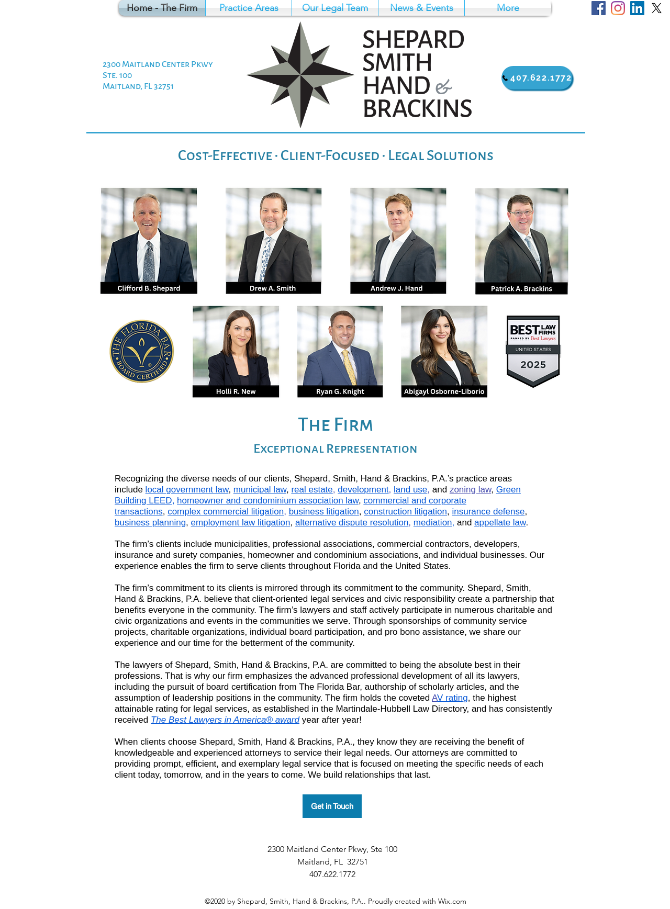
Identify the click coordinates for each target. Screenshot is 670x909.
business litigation (324, 512)
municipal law (259, 490)
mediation (433, 523)
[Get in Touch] (332, 806)
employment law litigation (241, 523)
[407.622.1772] (536, 77)
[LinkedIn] (637, 8)
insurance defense (488, 512)
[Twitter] (657, 8)
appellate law (500, 523)
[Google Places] (618, 8)
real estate (311, 490)
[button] (334, 287)
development (363, 490)
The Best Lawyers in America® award (225, 720)
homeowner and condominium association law (268, 501)
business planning (150, 523)
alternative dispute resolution (351, 523)
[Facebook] (598, 8)
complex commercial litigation (226, 512)
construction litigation (405, 512)
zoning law (470, 490)
